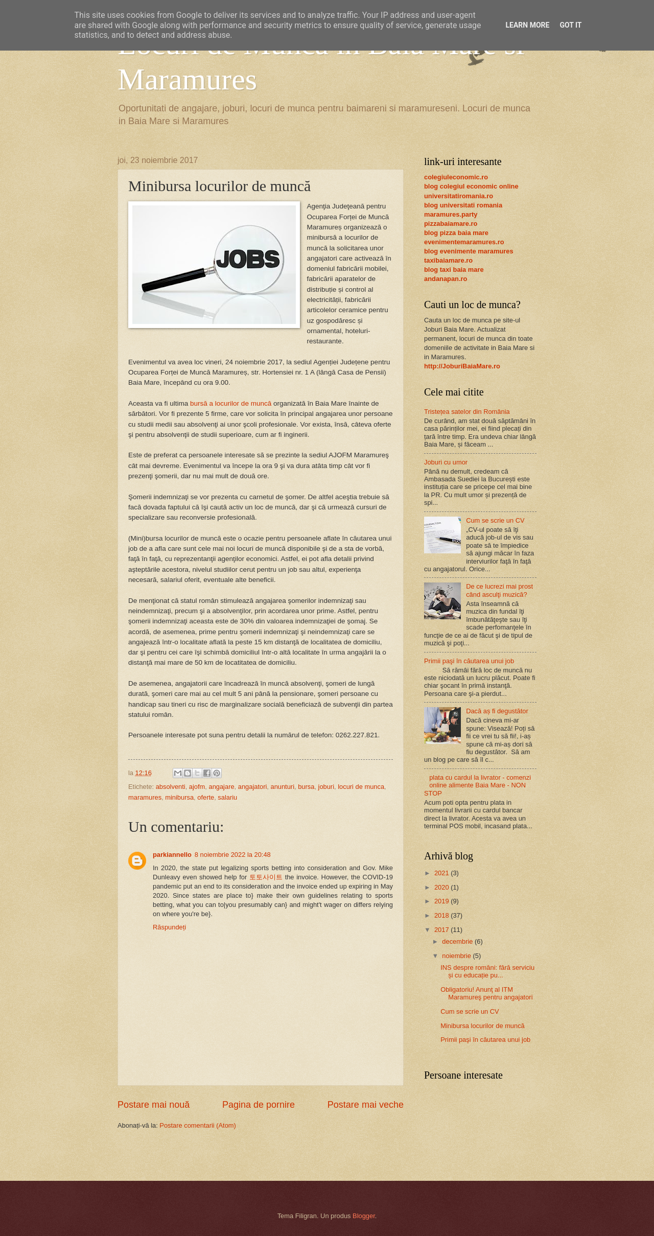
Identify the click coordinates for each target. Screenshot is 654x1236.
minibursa (179, 797)
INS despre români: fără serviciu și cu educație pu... (487, 971)
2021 (442, 873)
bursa (306, 786)
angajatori (252, 786)
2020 (442, 887)
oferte (205, 797)
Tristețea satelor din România (467, 411)
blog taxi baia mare (454, 269)
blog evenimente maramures (468, 251)
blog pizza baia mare (456, 233)
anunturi (282, 786)
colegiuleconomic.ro (456, 177)
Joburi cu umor (446, 462)
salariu (227, 797)
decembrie (458, 941)
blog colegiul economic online (471, 186)
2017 (442, 930)
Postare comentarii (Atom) (197, 1125)
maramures (144, 797)
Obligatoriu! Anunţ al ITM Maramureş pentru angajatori (486, 993)
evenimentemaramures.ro (464, 242)
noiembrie (457, 956)
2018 (442, 915)
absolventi (170, 786)
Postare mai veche (366, 1105)
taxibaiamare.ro (448, 260)
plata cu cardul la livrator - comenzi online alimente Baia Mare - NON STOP (477, 785)
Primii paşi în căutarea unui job (469, 661)
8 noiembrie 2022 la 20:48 (233, 854)
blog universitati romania (463, 205)
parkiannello (172, 854)
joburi (326, 786)
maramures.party (450, 214)
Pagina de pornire (258, 1105)
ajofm (197, 786)
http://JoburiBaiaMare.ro (462, 366)
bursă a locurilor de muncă (230, 403)
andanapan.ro (445, 279)
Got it (570, 25)
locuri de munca (361, 786)
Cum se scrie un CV (495, 520)
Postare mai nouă (154, 1105)
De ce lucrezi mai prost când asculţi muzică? (499, 590)
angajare (221, 786)
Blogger (364, 1216)
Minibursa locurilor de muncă (482, 1026)
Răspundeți (169, 927)
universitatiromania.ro (458, 196)
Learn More (527, 25)
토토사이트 (266, 877)
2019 (442, 901)
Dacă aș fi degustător (497, 711)
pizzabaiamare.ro (450, 223)
